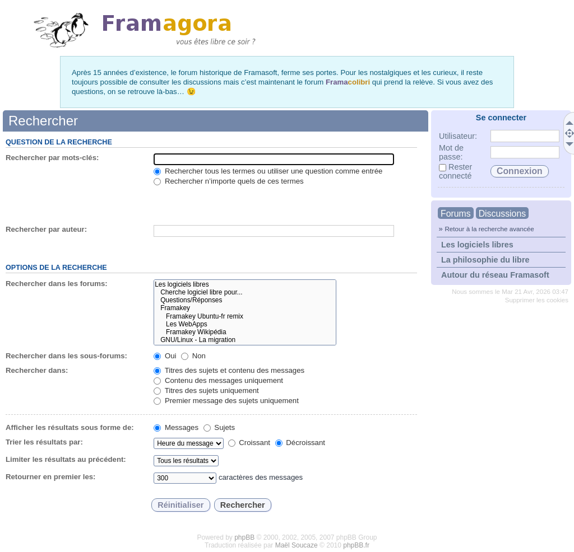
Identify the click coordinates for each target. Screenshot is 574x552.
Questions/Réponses (245, 300)
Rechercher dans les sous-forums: (66, 356)
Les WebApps (245, 324)
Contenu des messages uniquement (218, 380)
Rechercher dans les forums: (57, 283)
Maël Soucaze (296, 545)
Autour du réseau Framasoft (495, 274)
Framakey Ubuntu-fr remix (245, 316)
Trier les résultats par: (44, 442)
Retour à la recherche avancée (489, 228)
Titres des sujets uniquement (206, 390)
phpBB (244, 537)
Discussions (502, 213)
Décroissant (300, 442)
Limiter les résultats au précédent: (66, 459)
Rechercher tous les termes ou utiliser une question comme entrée (268, 171)
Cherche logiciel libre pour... (245, 292)
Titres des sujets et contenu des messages (229, 370)
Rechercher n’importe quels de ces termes (228, 181)
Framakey (245, 308)
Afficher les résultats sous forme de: (70, 427)
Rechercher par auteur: (46, 229)
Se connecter (501, 117)
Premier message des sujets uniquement (226, 400)
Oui (165, 356)
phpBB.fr (356, 545)
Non (193, 356)
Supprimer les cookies (536, 300)
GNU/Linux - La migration (245, 340)
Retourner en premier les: (51, 477)
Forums (456, 213)
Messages (176, 427)
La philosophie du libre (485, 259)
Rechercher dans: (37, 370)
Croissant (249, 442)
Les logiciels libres (477, 244)
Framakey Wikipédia (245, 332)
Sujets (219, 427)
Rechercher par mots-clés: (52, 157)
